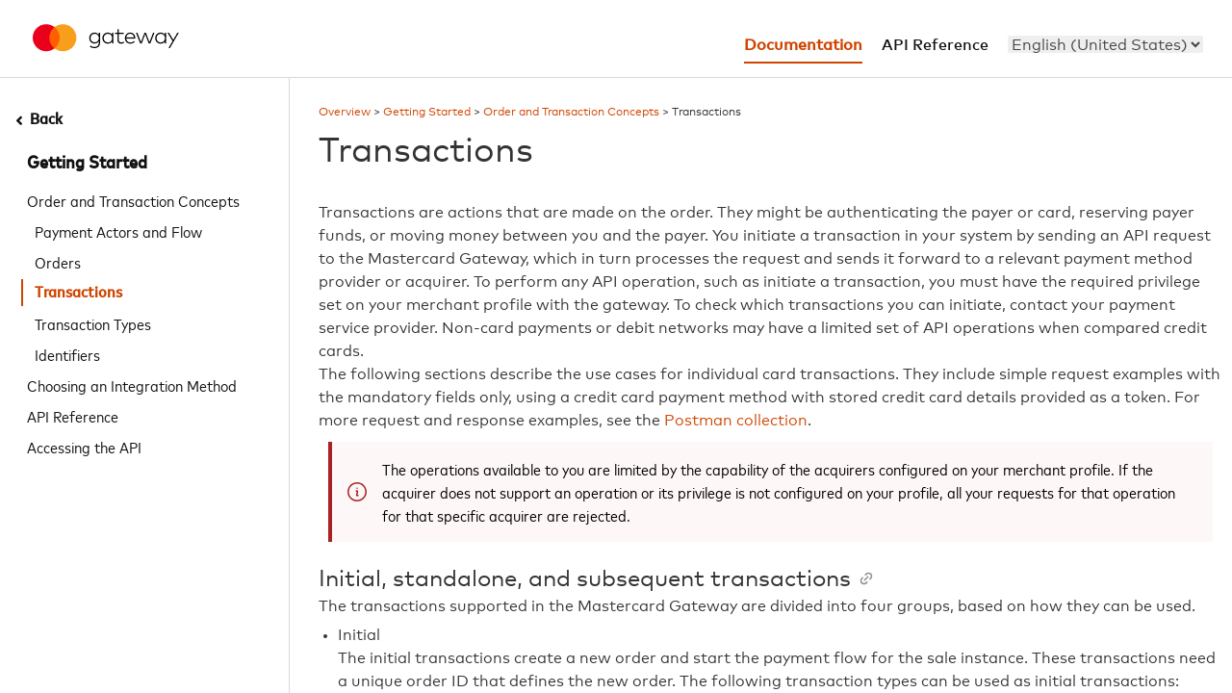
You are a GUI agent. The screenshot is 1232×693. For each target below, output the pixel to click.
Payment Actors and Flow (118, 231)
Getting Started (87, 163)
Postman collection (736, 420)
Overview (345, 112)
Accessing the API (84, 446)
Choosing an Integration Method (132, 385)
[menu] (1105, 44)
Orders (58, 261)
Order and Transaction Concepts (133, 200)
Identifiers (67, 354)
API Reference (72, 415)
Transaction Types (93, 323)
